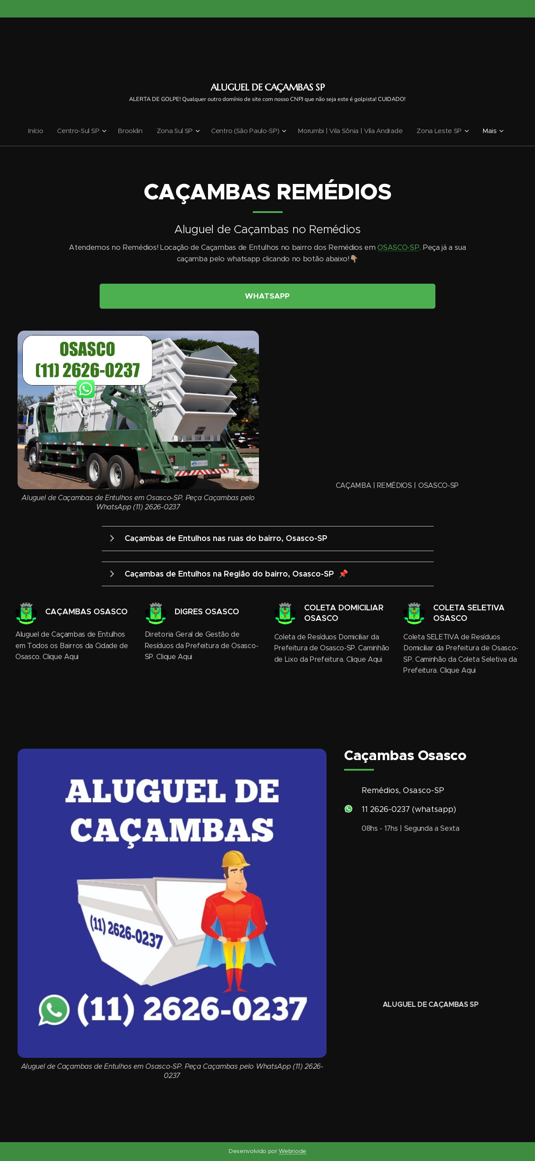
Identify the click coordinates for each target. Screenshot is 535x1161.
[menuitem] (32, 131)
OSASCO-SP (398, 247)
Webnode (292, 1151)
